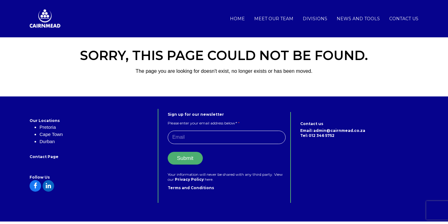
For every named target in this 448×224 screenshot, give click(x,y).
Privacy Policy (190, 179)
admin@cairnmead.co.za (339, 130)
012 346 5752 (321, 135)
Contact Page (44, 156)
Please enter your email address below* (204, 123)
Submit (185, 158)
